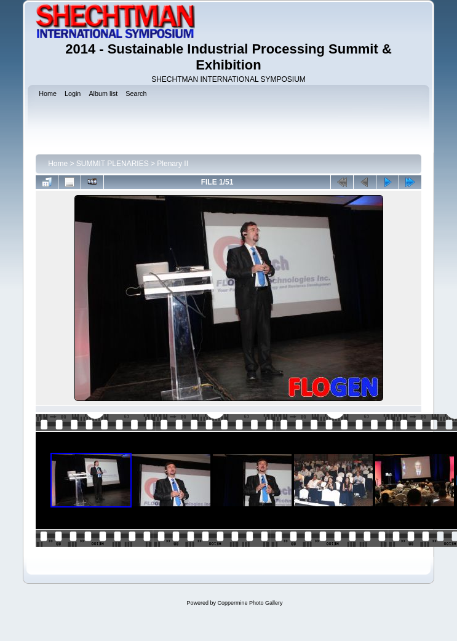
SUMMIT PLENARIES (112, 163)
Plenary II (172, 163)
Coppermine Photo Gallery (249, 603)
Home (58, 163)
